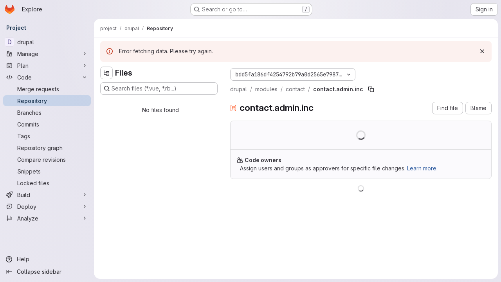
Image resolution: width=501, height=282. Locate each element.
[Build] (47, 194)
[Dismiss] (482, 51)
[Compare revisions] (47, 159)
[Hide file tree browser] (106, 73)
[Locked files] (47, 182)
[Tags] (47, 135)
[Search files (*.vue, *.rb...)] (159, 88)
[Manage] (47, 53)
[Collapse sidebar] (47, 271)
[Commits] (47, 124)
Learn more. (422, 168)
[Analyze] (47, 218)
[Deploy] (47, 206)
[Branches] (47, 112)
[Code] (47, 77)
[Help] (47, 259)
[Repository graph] (47, 147)
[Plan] (47, 65)
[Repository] (47, 100)
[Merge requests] (47, 88)
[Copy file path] (371, 89)
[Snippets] (47, 171)
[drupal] (47, 41)
